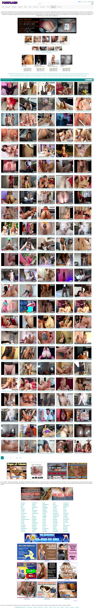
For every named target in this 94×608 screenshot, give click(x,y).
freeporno (34, 505)
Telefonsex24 (40, 73)
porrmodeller (24, 513)
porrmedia (65, 522)
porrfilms (34, 520)
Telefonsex (23, 73)
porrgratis (34, 517)
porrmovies (65, 517)
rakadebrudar (45, 504)
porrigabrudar (24, 528)
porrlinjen (65, 526)
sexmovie (55, 508)
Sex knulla (55, 511)
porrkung (65, 528)
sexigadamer (66, 505)
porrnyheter (55, 531)
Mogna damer (79, 75)
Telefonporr (45, 73)
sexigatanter (55, 516)
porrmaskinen (66, 525)
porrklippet (65, 531)
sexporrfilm (55, 522)
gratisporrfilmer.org (22, 607)
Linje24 (9, 73)
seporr (54, 504)
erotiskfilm (34, 511)
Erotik (42, 75)
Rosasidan (74, 73)
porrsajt (22, 523)
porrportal (55, 523)
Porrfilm (44, 517)
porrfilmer (34, 525)
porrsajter (55, 519)
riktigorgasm (45, 507)
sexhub (65, 510)
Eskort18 (82, 73)
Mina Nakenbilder (51, 73)
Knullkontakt (38, 75)
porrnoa (54, 517)
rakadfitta (44, 516)
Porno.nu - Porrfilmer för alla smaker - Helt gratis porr (47, 51)
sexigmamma (56, 514)
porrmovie (65, 520)
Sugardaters (67, 75)
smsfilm (34, 504)
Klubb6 (78, 73)
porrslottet (44, 531)
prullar (43, 502)
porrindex (44, 529)
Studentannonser (28, 75)
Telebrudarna (17, 73)
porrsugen (23, 525)
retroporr (34, 516)
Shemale (90, 1)
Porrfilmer (60, 75)
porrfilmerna (35, 522)
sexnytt (54, 507)
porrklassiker (66, 519)
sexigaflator (66, 504)
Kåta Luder (12, 75)
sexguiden (65, 514)
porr (64, 523)
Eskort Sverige (58, 73)
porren (43, 526)
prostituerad (35, 510)
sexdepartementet (25, 519)
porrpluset (55, 525)
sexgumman (66, 513)
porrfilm (22, 504)
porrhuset (23, 529)
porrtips (44, 513)
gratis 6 (22, 505)
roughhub (44, 508)
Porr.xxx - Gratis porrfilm (47, 52)
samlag (44, 510)
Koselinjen (35, 73)
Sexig (64, 508)
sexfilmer (65, 516)
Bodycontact (86, 73)
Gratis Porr (45, 75)
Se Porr (65, 507)
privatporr (44, 505)
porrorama (55, 529)
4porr (33, 508)
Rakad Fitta (50, 75)
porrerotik (44, 525)
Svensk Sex (55, 75)
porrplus (55, 526)
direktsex (23, 508)
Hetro (81, 1)
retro (33, 514)
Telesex (26, 73)
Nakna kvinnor (21, 75)
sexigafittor (55, 505)
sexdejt (22, 522)
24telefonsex (35, 507)
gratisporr (23, 502)
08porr (54, 502)
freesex (22, 514)
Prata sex (30, 73)
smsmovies (23, 516)
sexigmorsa (55, 513)
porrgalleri (34, 519)
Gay (85, 1)
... (13, 457)
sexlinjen (55, 510)
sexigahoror (66, 502)
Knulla (63, 75)
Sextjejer (70, 73)
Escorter (33, 75)
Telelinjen (13, 73)
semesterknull (35, 513)
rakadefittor (45, 511)
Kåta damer (84, 75)
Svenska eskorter (64, 73)
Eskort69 (16, 75)
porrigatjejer (34, 528)
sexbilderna (34, 502)
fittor (22, 507)
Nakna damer (73, 75)
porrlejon (23, 510)
